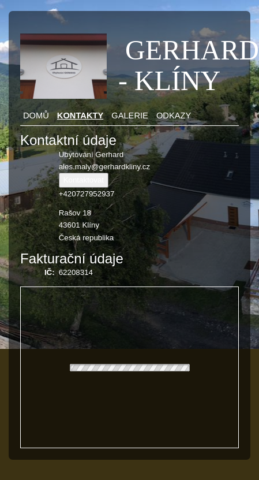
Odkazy (173, 115)
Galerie (129, 115)
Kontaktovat (83, 180)
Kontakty (80, 115)
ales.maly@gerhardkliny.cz (104, 166)
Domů (36, 115)
